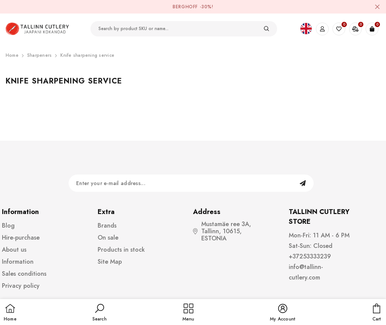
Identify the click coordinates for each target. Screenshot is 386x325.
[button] (99, 313)
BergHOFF (185, 6)
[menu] (188, 313)
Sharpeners (39, 55)
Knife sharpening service (87, 55)
